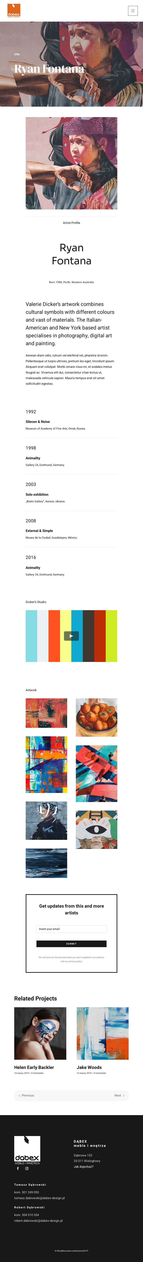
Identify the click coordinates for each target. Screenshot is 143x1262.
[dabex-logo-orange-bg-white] (14, 3)
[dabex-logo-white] (27, 1137)
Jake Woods (89, 1067)
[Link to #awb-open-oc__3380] (133, 11)
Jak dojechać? (84, 1166)
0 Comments (37, 1073)
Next (118, 1095)
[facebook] (18, 1168)
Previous (28, 1095)
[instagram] (27, 1168)
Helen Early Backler (34, 1067)
